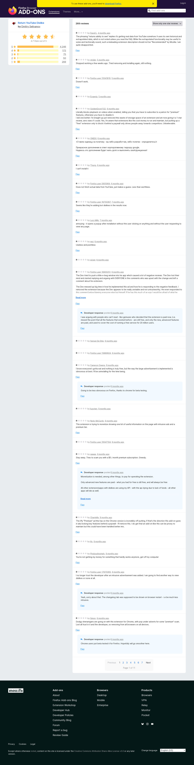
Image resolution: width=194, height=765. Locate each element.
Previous (112, 662)
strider (93, 60)
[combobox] (167, 10)
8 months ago (101, 241)
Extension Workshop (64, 705)
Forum (56, 725)
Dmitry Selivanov (30, 26)
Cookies (22, 744)
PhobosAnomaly (97, 553)
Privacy (11, 744)
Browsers (146, 695)
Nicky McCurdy (97, 421)
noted (33, 751)
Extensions (54, 11)
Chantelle (94, 517)
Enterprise (102, 705)
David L (93, 33)
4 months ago (104, 33)
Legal (32, 744)
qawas (93, 454)
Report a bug (60, 730)
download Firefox (113, 3)
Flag (77, 50)
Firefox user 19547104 (100, 442)
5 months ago (103, 60)
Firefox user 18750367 (100, 202)
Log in (183, 3)
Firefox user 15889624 (100, 353)
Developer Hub (61, 710)
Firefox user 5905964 (100, 183)
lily (91, 541)
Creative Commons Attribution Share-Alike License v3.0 (99, 751)
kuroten (93, 409)
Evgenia (93, 96)
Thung (93, 165)
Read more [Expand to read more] (81, 297)
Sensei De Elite (97, 341)
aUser (92, 260)
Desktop (102, 695)
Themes (67, 11)
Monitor (145, 710)
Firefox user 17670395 (100, 572)
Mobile (101, 700)
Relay (144, 705)
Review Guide (60, 735)
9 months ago (118, 272)
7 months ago (118, 202)
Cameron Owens (97, 365)
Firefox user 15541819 (100, 78)
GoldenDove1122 (98, 109)
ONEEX (93, 138)
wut (91, 241)
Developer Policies (63, 715)
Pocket (145, 715)
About (56, 695)
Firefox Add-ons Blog (65, 700)
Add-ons (58, 690)
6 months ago (113, 109)
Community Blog (62, 720)
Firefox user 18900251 (100, 272)
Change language (149, 750)
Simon (93, 618)
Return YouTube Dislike (31, 22)
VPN (144, 700)
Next (148, 662)
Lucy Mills (94, 220)
